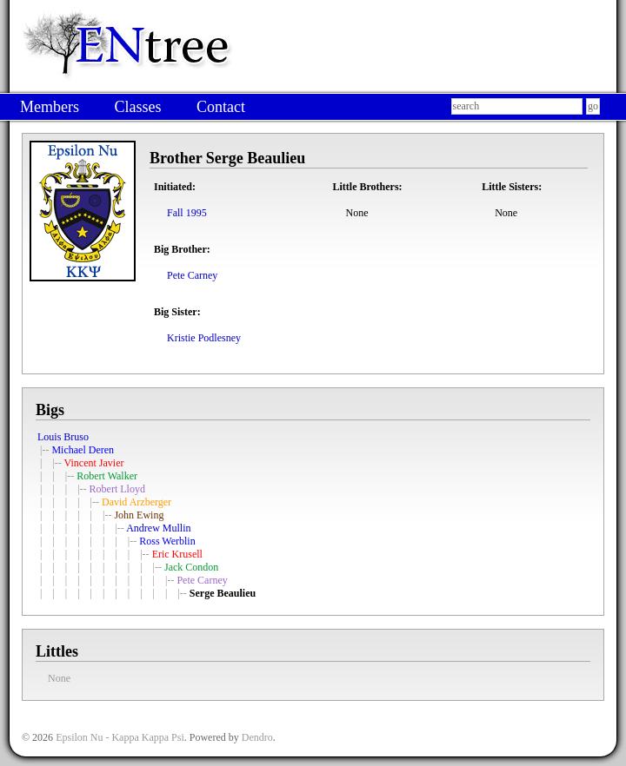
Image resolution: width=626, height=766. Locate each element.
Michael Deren (82, 450)
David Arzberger (136, 502)
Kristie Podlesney (204, 338)
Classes (137, 107)
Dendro (257, 737)
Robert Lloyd (117, 489)
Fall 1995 (187, 213)
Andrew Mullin (158, 528)
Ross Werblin (167, 541)
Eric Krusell (177, 554)
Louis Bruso (63, 437)
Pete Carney (192, 275)
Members (49, 107)
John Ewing (138, 515)
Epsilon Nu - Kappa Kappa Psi (120, 737)
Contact (220, 107)
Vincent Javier (94, 463)
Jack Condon (191, 567)
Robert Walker (107, 476)
